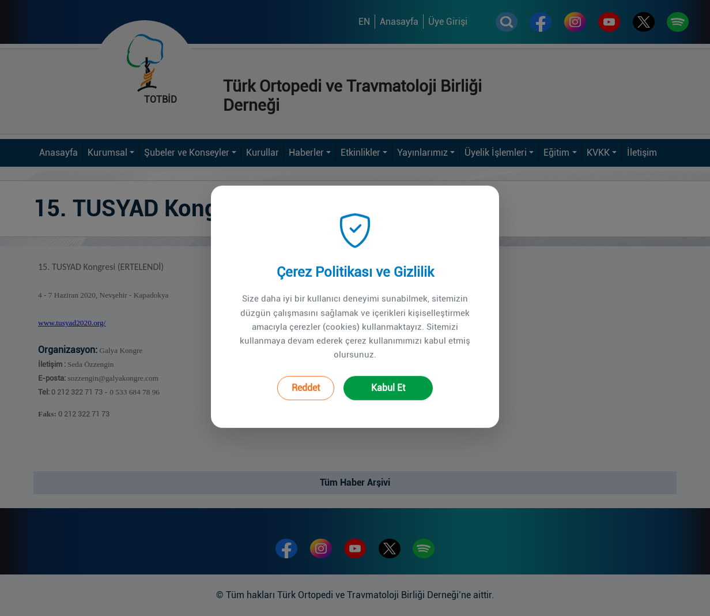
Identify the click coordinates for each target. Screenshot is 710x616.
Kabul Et (388, 374)
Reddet (306, 374)
